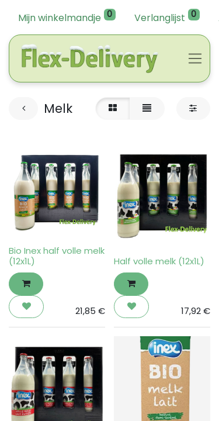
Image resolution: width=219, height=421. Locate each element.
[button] (26, 283)
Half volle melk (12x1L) (159, 261)
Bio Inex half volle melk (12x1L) (57, 255)
